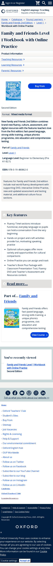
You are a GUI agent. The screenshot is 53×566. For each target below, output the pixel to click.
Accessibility (32, 507)
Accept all (25, 560)
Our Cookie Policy (22, 511)
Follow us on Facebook (14, 466)
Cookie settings (9, 560)
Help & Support (11, 438)
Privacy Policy (45, 507)
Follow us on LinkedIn (14, 484)
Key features (17, 214)
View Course (38, 334)
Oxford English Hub (13, 447)
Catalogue (5, 488)
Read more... (17, 283)
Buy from (40, 86)
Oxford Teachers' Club (14, 410)
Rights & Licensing (12, 434)
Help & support (9, 3)
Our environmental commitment (19, 443)
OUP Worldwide (11, 452)
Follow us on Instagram (15, 480)
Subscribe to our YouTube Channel (21, 471)
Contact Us (5, 507)
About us (7, 457)
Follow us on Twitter (13, 461)
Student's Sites (10, 415)
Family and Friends (19, 147)
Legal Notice (8, 511)
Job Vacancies (10, 429)
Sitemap (7, 424)
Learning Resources (9, 498)
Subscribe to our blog (14, 475)
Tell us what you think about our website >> (26, 397)
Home (3, 405)
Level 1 (12, 152)
